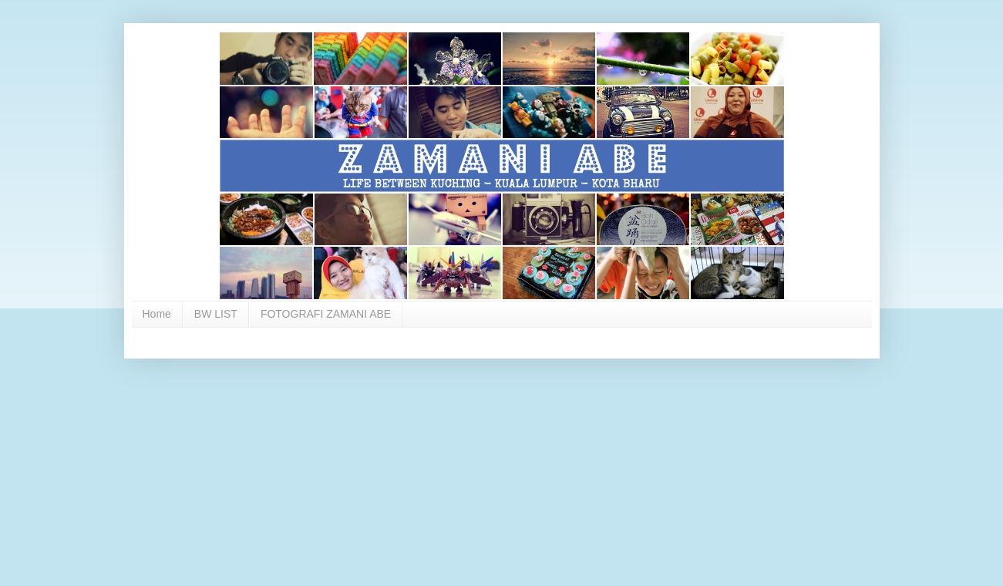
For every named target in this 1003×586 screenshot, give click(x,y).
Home (157, 314)
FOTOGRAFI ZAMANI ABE (326, 314)
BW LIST (215, 314)
